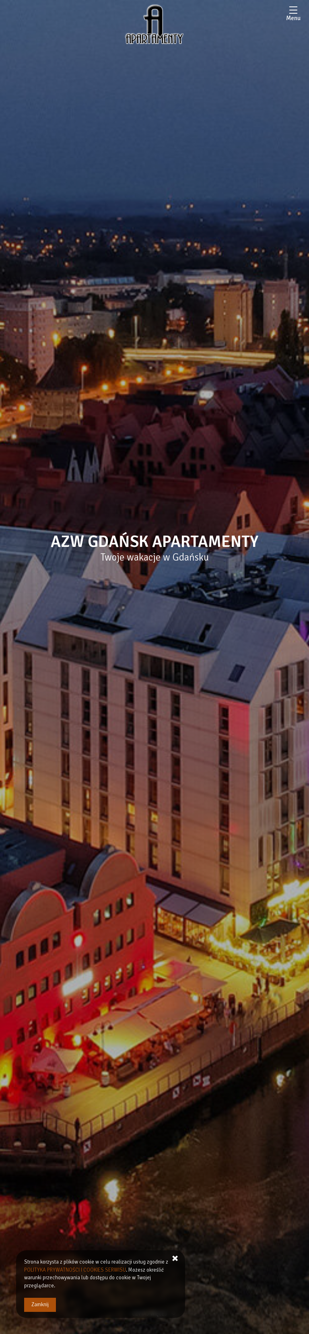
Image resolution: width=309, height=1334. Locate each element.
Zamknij (40, 1304)
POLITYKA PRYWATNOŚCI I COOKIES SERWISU (75, 1270)
